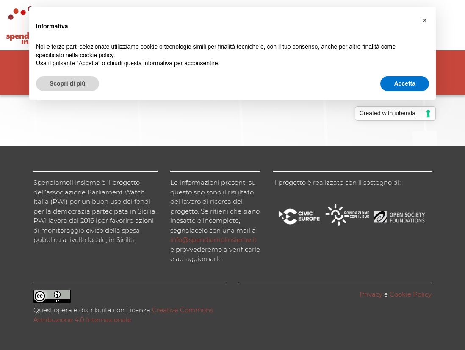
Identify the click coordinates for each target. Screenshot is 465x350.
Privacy (371, 294)
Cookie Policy (411, 294)
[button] (425, 20)
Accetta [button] (404, 83)
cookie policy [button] (96, 55)
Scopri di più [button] (68, 83)
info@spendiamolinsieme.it (213, 240)
